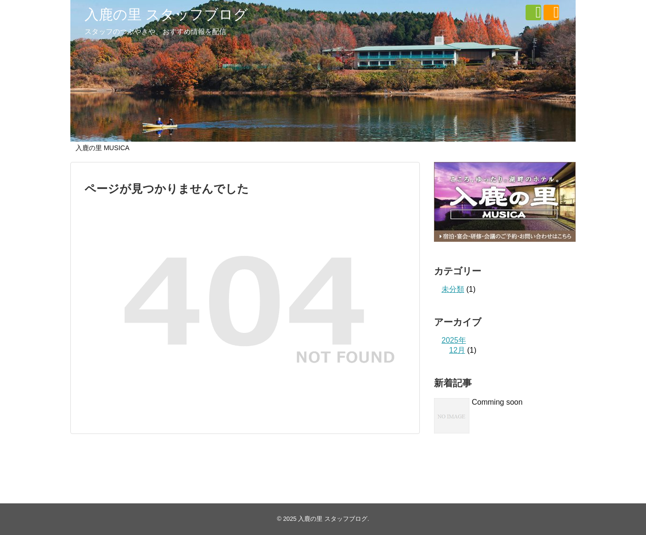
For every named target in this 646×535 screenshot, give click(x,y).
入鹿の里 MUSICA (102, 148)
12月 (457, 350)
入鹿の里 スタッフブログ (166, 14)
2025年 (454, 340)
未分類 (453, 289)
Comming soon (497, 402)
